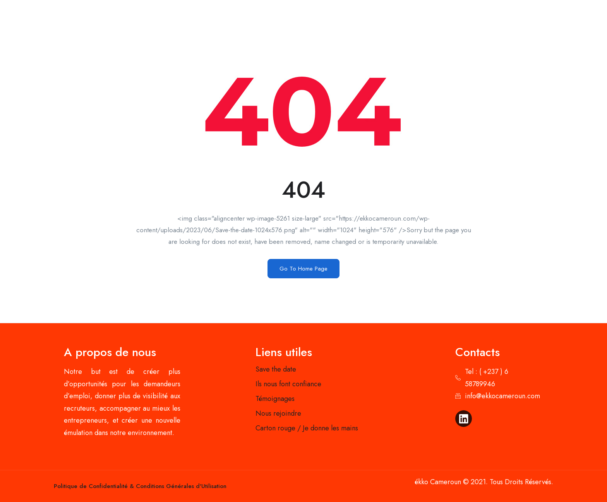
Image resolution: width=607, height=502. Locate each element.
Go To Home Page (303, 268)
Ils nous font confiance (288, 384)
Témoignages (275, 399)
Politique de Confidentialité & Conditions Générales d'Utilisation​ (140, 486)
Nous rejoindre (278, 413)
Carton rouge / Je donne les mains (306, 428)
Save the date (275, 369)
